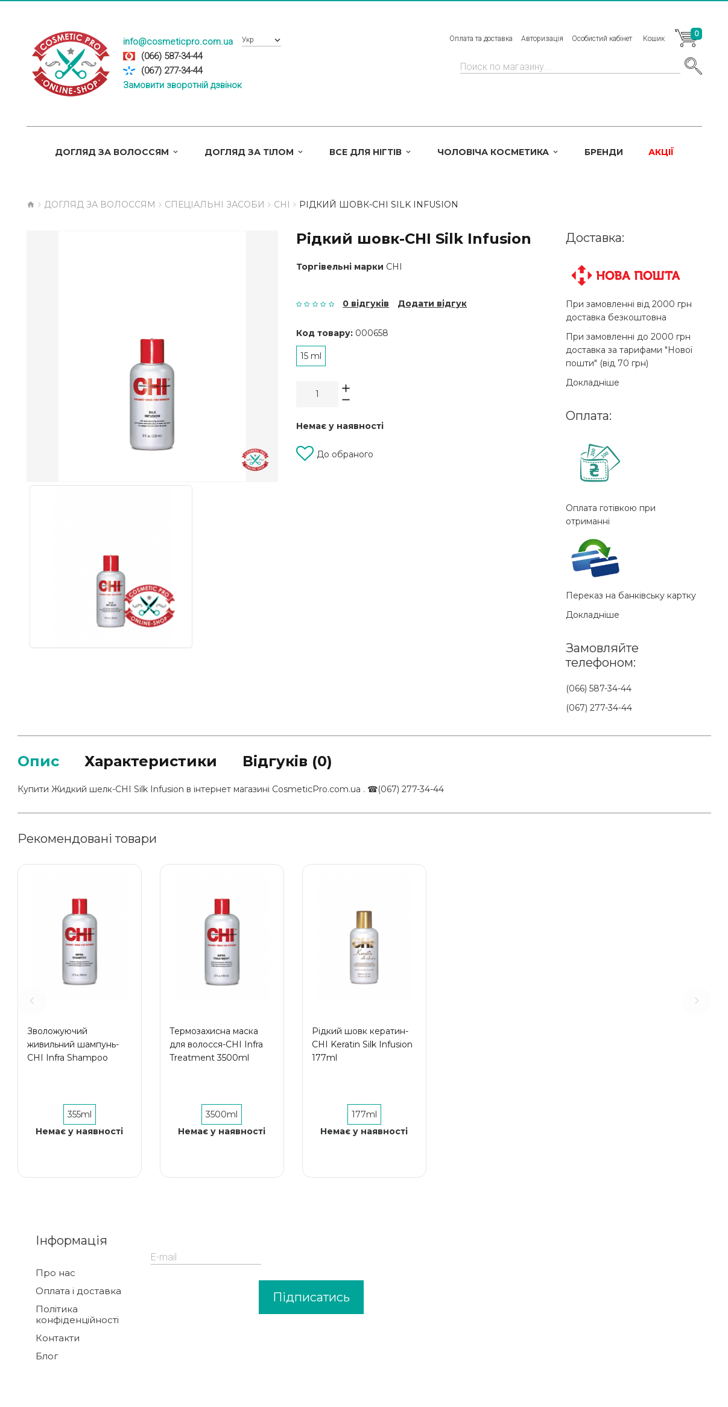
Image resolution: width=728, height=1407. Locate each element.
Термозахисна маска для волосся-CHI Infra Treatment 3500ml (216, 1044)
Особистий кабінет (602, 38)
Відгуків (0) (287, 761)
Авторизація (542, 38)
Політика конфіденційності (77, 1315)
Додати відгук (432, 303)
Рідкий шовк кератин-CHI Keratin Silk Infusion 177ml (362, 1044)
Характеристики (150, 761)
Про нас (55, 1273)
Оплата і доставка (78, 1291)
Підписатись (311, 1297)
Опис (38, 761)
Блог (47, 1356)
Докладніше (592, 382)
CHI (394, 266)
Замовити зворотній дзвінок (182, 85)
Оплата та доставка (481, 38)
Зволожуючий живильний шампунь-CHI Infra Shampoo (73, 1044)
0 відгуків (366, 303)
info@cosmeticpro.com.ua (178, 41)
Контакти (58, 1338)
